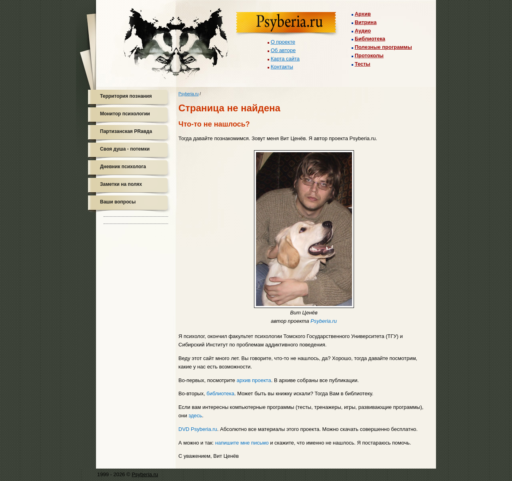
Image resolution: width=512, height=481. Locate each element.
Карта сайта (285, 59)
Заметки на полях (121, 184)
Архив (363, 14)
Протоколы (369, 55)
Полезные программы (383, 47)
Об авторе (283, 50)
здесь (195, 416)
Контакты (282, 67)
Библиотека (370, 39)
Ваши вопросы (118, 202)
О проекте (283, 42)
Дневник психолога (123, 166)
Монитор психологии (125, 114)
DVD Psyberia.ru (197, 429)
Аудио (363, 31)
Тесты (362, 64)
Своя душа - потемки (125, 149)
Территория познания (126, 96)
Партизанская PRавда (126, 131)
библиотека (220, 393)
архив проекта (253, 380)
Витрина (366, 22)
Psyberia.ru (188, 94)
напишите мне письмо (242, 443)
